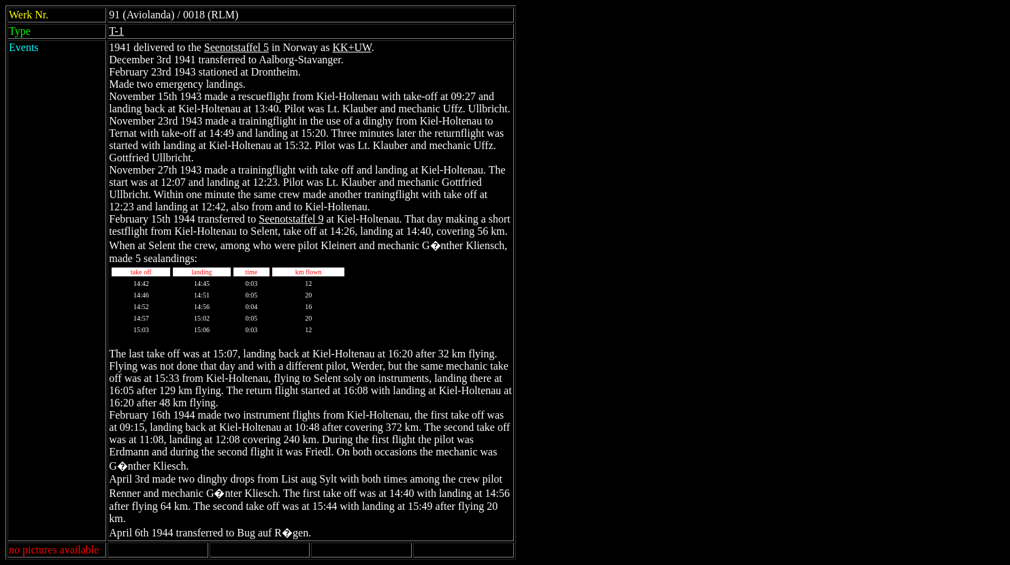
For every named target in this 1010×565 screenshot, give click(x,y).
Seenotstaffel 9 (291, 219)
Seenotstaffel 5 (236, 47)
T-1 (116, 31)
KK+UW (351, 47)
